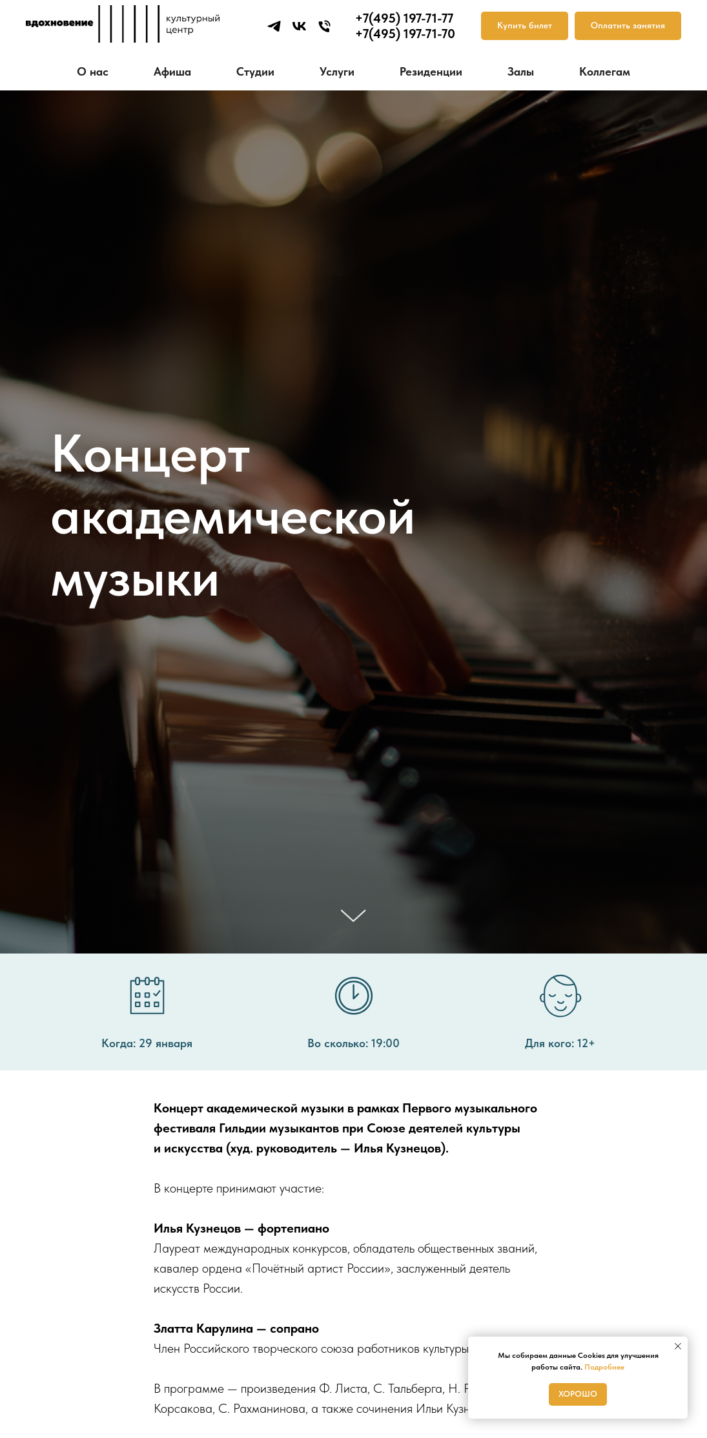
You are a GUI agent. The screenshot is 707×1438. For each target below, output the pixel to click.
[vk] (299, 26)
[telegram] (274, 26)
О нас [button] (92, 71)
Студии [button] (255, 71)
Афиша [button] (172, 71)
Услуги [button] (337, 71)
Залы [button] (520, 71)
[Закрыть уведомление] (677, 1346)
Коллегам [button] (604, 71)
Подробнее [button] (604, 1366)
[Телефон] (324, 26)
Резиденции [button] (431, 71)
